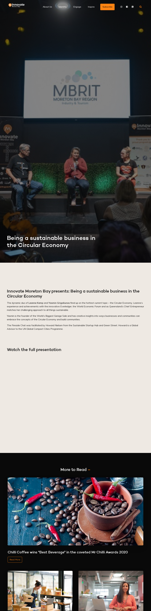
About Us (47, 7)
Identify (63, 7)
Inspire (91, 7)
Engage (77, 7)
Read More (15, 559)
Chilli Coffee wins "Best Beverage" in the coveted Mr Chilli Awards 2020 (68, 552)
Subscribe (107, 7)
